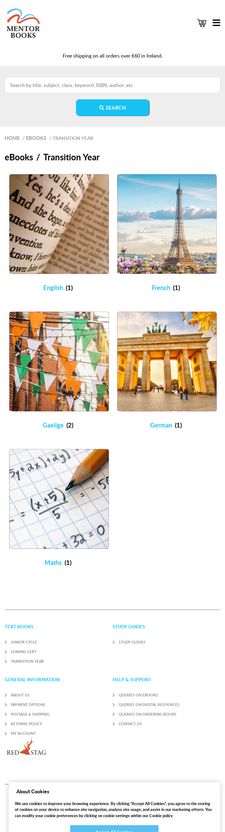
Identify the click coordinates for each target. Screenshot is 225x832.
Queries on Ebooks (138, 695)
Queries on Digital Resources (149, 704)
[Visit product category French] (166, 233)
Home (12, 137)
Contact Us (130, 723)
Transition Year (27, 661)
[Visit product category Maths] (58, 508)
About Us (20, 695)
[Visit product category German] (166, 371)
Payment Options (28, 704)
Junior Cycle (24, 642)
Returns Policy (26, 723)
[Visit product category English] (58, 233)
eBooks (36, 137)
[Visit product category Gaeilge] (58, 371)
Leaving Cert (23, 651)
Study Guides (132, 642)
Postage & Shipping (30, 714)
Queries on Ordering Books (147, 714)
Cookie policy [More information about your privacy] (161, 821)
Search (112, 107)
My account (23, 733)
